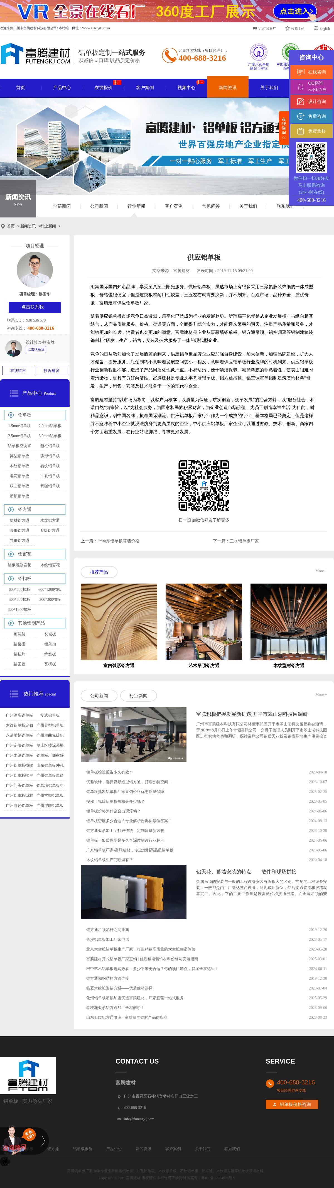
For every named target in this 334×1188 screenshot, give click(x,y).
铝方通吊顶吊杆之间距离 (107, 930)
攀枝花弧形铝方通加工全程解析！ (115, 1008)
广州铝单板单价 (50, 775)
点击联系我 (36, 349)
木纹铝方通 (50, 520)
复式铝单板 (50, 715)
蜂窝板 (50, 654)
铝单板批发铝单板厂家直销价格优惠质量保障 (125, 792)
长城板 (50, 634)
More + (321, 571)
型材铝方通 (19, 520)
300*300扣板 (50, 599)
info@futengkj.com (139, 1119)
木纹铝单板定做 (19, 725)
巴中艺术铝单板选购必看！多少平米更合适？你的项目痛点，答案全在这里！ (152, 969)
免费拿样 (317, 131)
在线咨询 (317, 72)
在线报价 (108, 85)
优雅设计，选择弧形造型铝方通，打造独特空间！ (129, 782)
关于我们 (269, 87)
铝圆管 (19, 664)
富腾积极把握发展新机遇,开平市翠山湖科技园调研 (252, 714)
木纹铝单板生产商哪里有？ (109, 860)
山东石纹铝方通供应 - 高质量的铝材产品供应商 (127, 1017)
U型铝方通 (50, 530)
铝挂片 (19, 654)
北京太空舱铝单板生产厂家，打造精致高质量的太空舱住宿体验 (140, 949)
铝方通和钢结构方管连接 (107, 978)
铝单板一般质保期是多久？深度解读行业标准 (125, 840)
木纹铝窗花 (50, 565)
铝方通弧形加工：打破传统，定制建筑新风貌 (125, 831)
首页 (20, 87)
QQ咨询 (320, 87)
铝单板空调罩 (19, 446)
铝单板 (24, 414)
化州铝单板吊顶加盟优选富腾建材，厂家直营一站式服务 (135, 998)
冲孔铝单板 (50, 476)
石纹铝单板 (50, 466)
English (322, 28)
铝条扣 (50, 644)
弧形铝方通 (19, 530)
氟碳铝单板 (50, 486)
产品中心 (62, 87)
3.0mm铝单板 (50, 436)
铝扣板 (24, 578)
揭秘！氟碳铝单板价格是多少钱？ (115, 801)
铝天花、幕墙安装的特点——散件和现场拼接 (246, 872)
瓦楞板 (50, 664)
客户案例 (145, 87)
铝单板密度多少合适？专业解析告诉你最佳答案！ (129, 821)
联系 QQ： (16, 320)
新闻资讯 (228, 87)
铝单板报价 (82, 1149)
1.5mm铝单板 (19, 426)
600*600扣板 (19, 589)
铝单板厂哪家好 (50, 755)
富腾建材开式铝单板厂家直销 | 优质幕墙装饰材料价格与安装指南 (142, 959)
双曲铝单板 (19, 486)
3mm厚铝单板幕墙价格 (118, 541)
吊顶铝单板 (19, 496)
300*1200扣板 (19, 610)
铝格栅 (19, 644)
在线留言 (18, 371)
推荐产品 (99, 572)
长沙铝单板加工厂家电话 (107, 939)
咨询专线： (16, 328)
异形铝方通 (19, 540)
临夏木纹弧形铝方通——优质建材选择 (119, 988)
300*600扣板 (19, 599)
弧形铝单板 (50, 456)
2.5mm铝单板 (19, 436)
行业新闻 (136, 206)
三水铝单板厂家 (244, 541)
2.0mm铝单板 (50, 426)
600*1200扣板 (50, 589)
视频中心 (191, 85)
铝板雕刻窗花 (19, 565)
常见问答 (211, 206)
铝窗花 (24, 554)
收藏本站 (294, 28)
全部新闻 (62, 206)
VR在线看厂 (264, 28)
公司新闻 (99, 206)
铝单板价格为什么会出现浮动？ (113, 811)
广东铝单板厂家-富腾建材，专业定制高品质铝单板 (129, 850)
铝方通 (24, 509)
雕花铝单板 (19, 476)
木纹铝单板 (19, 466)
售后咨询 (317, 116)
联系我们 (285, 206)
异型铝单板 (19, 456)
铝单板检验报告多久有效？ (109, 772)
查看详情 (208, 748)
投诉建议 (51, 371)
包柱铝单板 (50, 446)
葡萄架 (19, 634)
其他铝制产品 (31, 623)
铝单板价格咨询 (295, 1104)
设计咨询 (317, 101)
